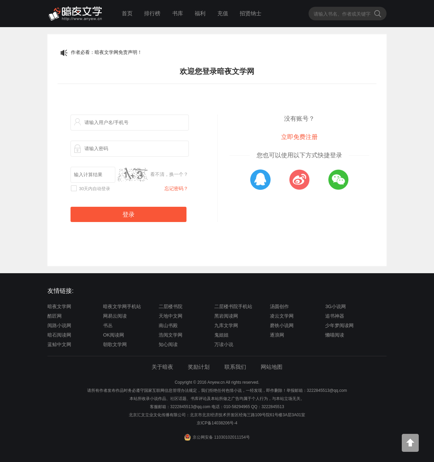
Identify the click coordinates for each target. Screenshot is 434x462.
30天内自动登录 (94, 188)
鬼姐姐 (221, 335)
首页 (127, 13)
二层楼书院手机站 (233, 306)
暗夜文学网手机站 (122, 306)
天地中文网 (170, 316)
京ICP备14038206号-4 (217, 423)
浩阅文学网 (170, 335)
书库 (177, 13)
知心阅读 (168, 344)
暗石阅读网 (59, 335)
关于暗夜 (162, 367)
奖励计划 (199, 367)
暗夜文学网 (59, 306)
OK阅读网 (113, 335)
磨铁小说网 (282, 325)
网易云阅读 (115, 316)
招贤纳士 (250, 13)
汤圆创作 (279, 306)
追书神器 (334, 316)
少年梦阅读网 (339, 325)
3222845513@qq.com (190, 406)
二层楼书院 (170, 306)
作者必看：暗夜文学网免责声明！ (106, 52)
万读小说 (223, 344)
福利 (200, 13)
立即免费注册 (299, 137)
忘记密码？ (176, 188)
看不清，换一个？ (169, 174)
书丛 (108, 325)
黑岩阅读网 (226, 316)
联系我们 (235, 367)
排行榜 (152, 13)
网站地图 (271, 367)
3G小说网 (335, 306)
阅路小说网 (59, 325)
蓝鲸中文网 (59, 344)
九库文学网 (226, 325)
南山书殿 (168, 325)
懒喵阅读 (334, 335)
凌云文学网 (282, 316)
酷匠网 (54, 316)
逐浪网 (277, 335)
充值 (222, 13)
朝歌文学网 (115, 344)
